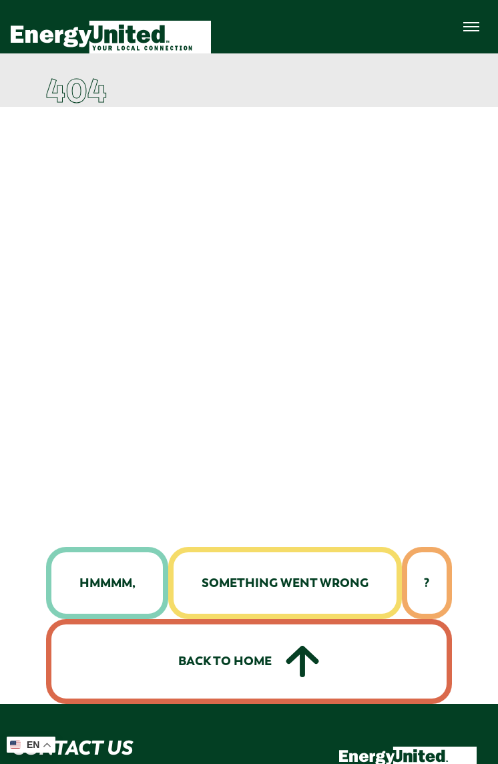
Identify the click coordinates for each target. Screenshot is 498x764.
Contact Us (71, 747)
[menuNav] (471, 26)
